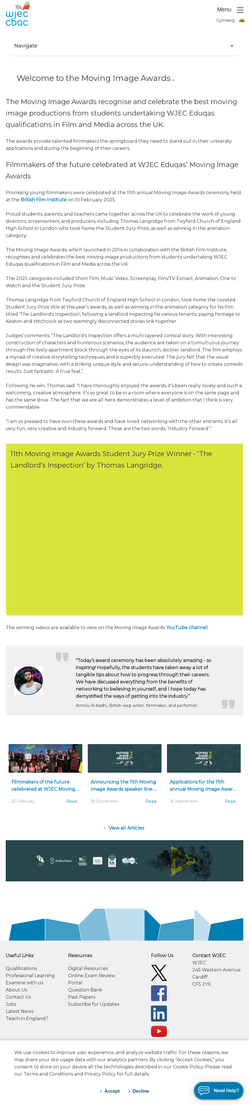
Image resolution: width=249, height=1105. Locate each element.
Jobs (11, 1004)
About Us (16, 990)
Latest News (19, 1011)
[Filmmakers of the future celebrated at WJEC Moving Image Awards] (45, 777)
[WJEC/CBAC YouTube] (159, 1031)
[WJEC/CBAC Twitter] (159, 972)
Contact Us (18, 997)
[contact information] (217, 970)
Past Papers (81, 997)
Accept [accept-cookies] (111, 1091)
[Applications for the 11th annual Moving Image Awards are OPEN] (204, 777)
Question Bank (85, 990)
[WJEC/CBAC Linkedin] (159, 1013)
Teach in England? (27, 1018)
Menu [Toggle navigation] (230, 10)
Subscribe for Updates (93, 1004)
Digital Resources (88, 968)
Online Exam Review (91, 975)
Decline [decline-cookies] (141, 1091)
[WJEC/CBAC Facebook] (159, 992)
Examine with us (24, 982)
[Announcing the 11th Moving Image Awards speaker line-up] (125, 777)
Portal (75, 982)
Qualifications (21, 968)
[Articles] (124, 828)
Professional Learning (30, 975)
